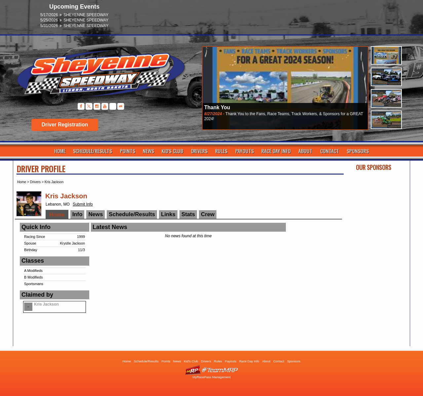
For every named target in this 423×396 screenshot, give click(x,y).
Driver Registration (65, 124)
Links (168, 214)
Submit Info (83, 204)
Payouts (244, 151)
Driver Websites (211, 370)
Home (59, 151)
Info (77, 214)
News (148, 151)
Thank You (217, 107)
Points (127, 151)
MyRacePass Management (211, 377)
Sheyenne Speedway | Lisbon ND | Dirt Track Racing (97, 75)
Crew (207, 214)
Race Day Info (276, 151)
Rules (221, 151)
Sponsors (358, 151)
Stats (188, 214)
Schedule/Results (92, 151)
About (305, 151)
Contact (329, 151)
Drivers (199, 151)
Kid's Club (172, 151)
